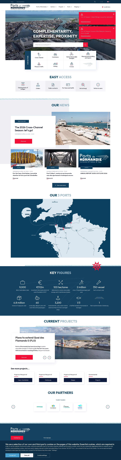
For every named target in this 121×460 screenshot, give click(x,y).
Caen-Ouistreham (23, 380)
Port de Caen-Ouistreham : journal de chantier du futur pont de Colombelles (25, 174)
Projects (97, 380)
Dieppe (73, 380)
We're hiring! (83, 88)
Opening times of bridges (23, 88)
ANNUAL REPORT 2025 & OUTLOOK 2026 (93, 173)
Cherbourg (48, 380)
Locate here (107, 7)
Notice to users (98, 88)
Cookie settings (42, 455)
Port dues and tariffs (68, 88)
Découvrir (50, 178)
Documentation (20, 1)
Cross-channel (39, 57)
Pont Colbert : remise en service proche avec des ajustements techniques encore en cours (60, 175)
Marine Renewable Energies (71, 57)
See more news (61, 185)
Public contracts (53, 88)
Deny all (26, 455)
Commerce (55, 57)
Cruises (72, 66)
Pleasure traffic (39, 66)
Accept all (12, 455)
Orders (38, 88)
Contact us (17, 438)
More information (86, 21)
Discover (23, 141)
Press (12, 1)
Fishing (55, 66)
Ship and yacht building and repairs (88, 57)
